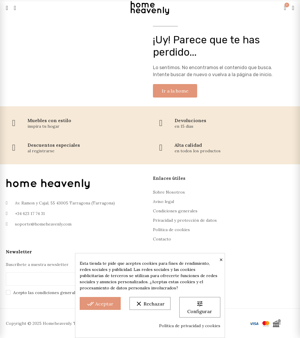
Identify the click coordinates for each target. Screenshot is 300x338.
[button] (175, 91)
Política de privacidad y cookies (189, 325)
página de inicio (254, 74)
